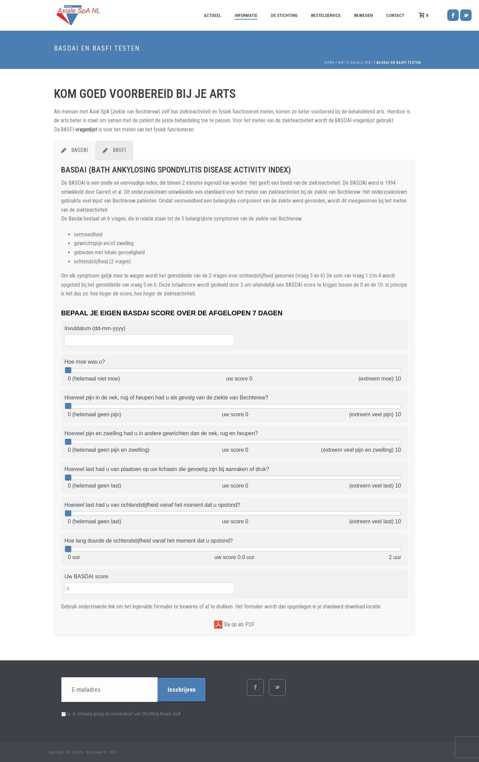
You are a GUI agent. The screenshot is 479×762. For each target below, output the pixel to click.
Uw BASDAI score (86, 576)
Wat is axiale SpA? (355, 62)
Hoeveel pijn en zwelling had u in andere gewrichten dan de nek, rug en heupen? (161, 433)
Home (329, 62)
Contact (395, 15)
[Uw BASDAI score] (149, 588)
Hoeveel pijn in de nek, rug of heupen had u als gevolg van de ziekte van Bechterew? (166, 397)
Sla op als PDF (234, 625)
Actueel (212, 15)
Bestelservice (326, 15)
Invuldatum (94, 328)
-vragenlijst (85, 129)
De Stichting (284, 15)
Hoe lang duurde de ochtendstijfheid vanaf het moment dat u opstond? (148, 541)
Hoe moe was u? (84, 362)
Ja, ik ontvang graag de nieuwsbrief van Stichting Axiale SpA (121, 713)
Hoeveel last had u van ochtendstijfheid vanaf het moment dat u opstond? (152, 505)
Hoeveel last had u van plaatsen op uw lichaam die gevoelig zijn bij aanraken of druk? (166, 469)
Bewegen (363, 15)
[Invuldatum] (149, 340)
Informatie (245, 15)
